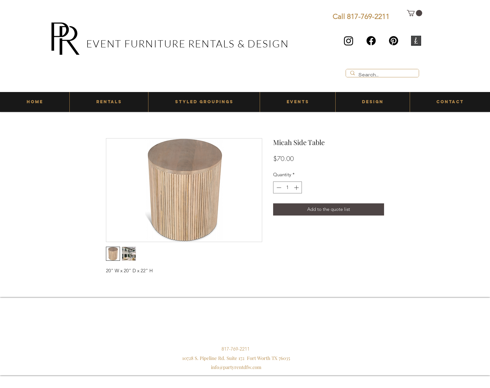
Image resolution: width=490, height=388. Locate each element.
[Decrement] (278, 187)
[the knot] (416, 41)
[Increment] (297, 187)
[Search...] (382, 75)
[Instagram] (348, 41)
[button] (414, 13)
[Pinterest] (394, 41)
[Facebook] (371, 41)
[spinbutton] (287, 187)
